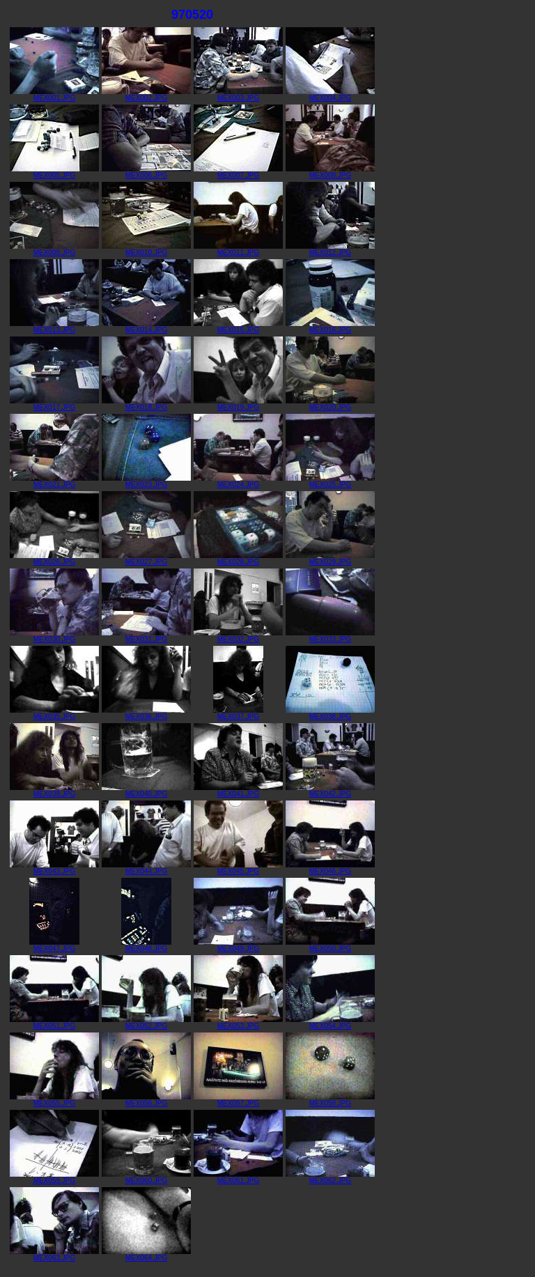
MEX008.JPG (330, 172)
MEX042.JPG (330, 791)
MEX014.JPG (146, 327)
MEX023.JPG (146, 481)
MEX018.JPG (146, 404)
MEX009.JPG (54, 249)
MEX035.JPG (54, 713)
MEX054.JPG (330, 1023)
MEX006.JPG (146, 172)
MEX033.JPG (330, 636)
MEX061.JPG (238, 1177)
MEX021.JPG (54, 481)
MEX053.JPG (238, 1023)
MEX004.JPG (330, 95)
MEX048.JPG (146, 945)
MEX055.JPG (54, 1100)
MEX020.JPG (330, 404)
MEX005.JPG (54, 172)
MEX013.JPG (54, 327)
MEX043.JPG (54, 868)
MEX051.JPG (54, 1023)
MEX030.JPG (54, 636)
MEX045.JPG (238, 868)
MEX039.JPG (54, 791)
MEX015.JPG (238, 327)
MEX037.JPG (238, 713)
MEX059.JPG (54, 1177)
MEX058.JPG (330, 1100)
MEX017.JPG (54, 404)
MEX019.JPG (238, 404)
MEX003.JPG (238, 95)
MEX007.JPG (238, 172)
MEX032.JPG (238, 636)
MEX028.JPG (238, 559)
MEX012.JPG (330, 249)
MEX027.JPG (146, 559)
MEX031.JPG (146, 636)
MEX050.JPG (330, 945)
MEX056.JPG (146, 1100)
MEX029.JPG (330, 559)
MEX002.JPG (146, 95)
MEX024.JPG (238, 481)
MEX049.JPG (238, 945)
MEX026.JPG (54, 559)
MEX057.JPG (238, 1100)
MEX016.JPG (330, 327)
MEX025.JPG (330, 481)
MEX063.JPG (54, 1255)
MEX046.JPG (330, 868)
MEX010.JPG (146, 249)
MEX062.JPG (330, 1177)
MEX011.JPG (238, 249)
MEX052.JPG (146, 1023)
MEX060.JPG (146, 1177)
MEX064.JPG (146, 1255)
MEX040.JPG (146, 791)
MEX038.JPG (330, 713)
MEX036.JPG (146, 713)
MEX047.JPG (54, 945)
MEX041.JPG (238, 791)
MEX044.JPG (146, 868)
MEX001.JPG (54, 95)
